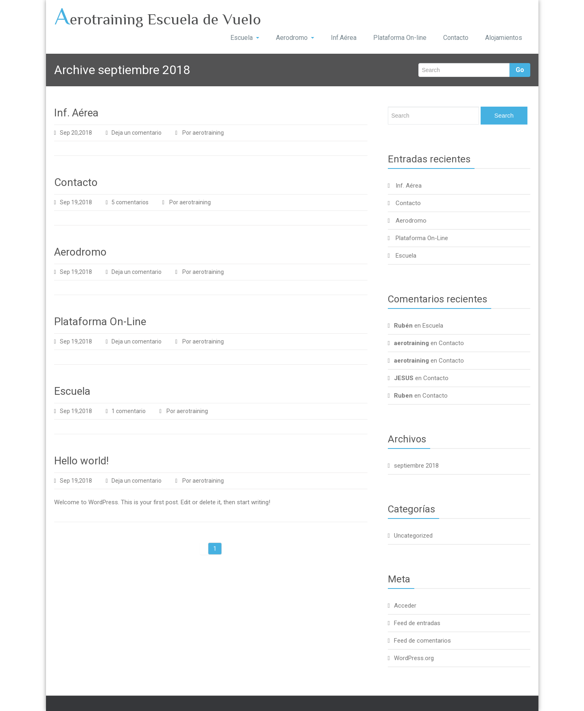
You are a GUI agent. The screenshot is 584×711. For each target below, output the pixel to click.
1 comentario (135, 411)
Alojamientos (503, 38)
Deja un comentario (137, 132)
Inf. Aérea (76, 113)
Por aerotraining (199, 132)
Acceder (405, 605)
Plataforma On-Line (100, 321)
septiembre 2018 (416, 465)
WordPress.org (414, 658)
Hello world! (81, 461)
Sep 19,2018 (73, 202)
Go (520, 70)
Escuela (244, 38)
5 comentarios (136, 202)
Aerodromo (295, 38)
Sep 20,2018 (73, 132)
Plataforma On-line (400, 38)
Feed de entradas (417, 623)
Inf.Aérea (344, 38)
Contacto (455, 38)
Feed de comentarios (422, 640)
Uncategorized (413, 535)
